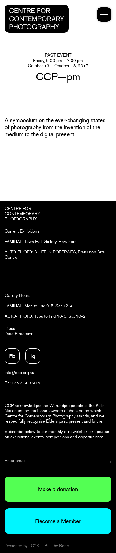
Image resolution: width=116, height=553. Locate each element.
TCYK (34, 545)
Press (10, 328)
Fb (12, 356)
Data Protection (19, 333)
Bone (64, 545)
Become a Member (58, 521)
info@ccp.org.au (19, 372)
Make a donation (58, 489)
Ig (33, 356)
